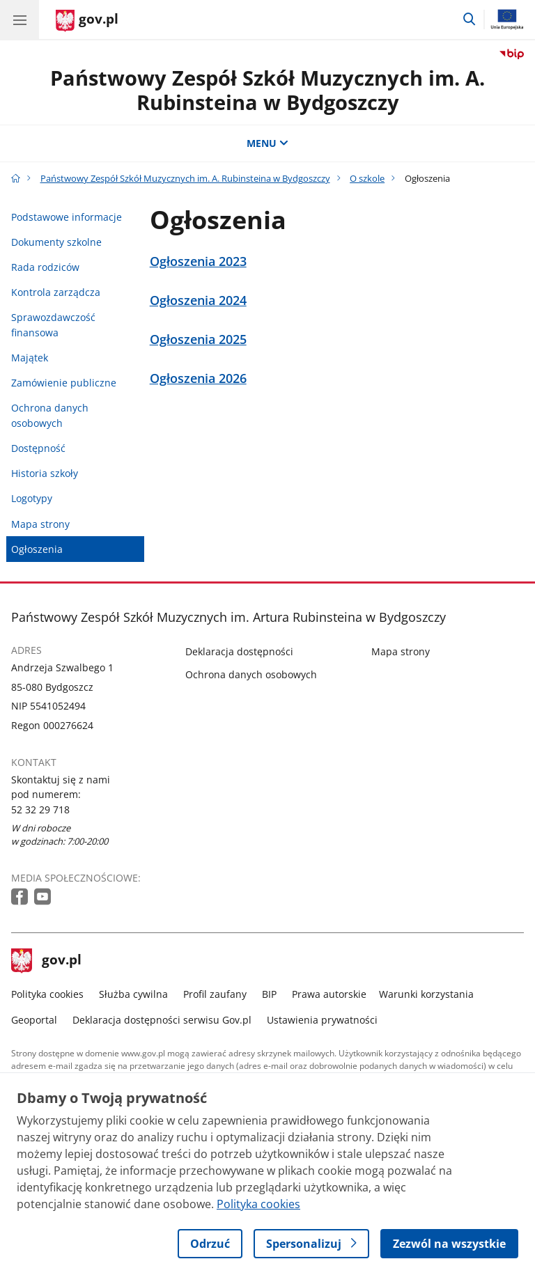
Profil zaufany (215, 994)
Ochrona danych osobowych (49, 415)
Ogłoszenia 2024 (198, 300)
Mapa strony (40, 524)
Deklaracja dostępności (239, 651)
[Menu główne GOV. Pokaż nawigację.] (19, 19)
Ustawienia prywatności (322, 1019)
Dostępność (38, 448)
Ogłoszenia (37, 549)
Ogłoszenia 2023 (198, 261)
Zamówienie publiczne (63, 382)
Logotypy (31, 498)
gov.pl (46, 960)
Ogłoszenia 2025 (198, 339)
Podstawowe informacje (66, 217)
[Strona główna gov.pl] (87, 21)
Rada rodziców (45, 267)
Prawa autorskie (329, 994)
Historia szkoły (44, 473)
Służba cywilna (133, 994)
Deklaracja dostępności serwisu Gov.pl (161, 1019)
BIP (269, 994)
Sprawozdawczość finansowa (53, 325)
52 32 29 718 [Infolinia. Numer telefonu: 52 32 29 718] (40, 809)
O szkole (367, 178)
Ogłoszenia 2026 (198, 378)
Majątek (29, 357)
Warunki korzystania (426, 994)
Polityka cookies (47, 994)
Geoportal (34, 1019)
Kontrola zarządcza (55, 292)
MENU (267, 143)
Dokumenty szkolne (56, 242)
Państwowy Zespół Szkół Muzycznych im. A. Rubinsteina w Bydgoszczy (267, 90)
